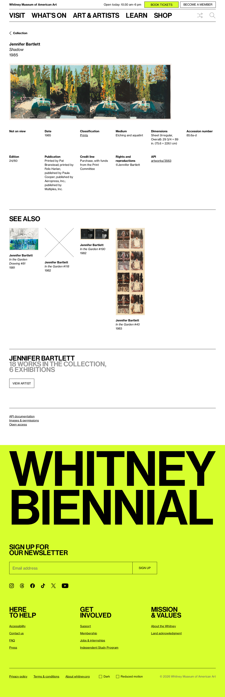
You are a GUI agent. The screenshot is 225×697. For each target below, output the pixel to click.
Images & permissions (24, 420)
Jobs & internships (92, 640)
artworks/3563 (161, 160)
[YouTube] (65, 585)
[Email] (70, 568)
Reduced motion (129, 676)
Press (13, 647)
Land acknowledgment (166, 633)
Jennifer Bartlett (24, 44)
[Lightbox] (90, 92)
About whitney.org (77, 676)
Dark (104, 676)
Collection (20, 33)
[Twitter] (53, 585)
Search (212, 15)
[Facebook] (32, 585)
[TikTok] (43, 585)
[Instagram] (11, 585)
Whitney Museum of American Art (33, 4)
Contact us (16, 633)
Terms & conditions (46, 676)
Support (85, 626)
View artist (22, 383)
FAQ (12, 640)
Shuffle (200, 15)
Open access (18, 424)
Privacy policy (18, 676)
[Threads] (22, 585)
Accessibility (17, 626)
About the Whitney (163, 626)
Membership (88, 633)
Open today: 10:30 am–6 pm (122, 4)
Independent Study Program (99, 647)
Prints (84, 135)
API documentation (22, 416)
